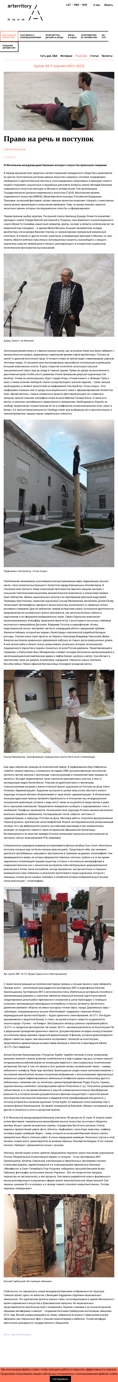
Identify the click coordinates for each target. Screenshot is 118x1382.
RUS (84, 4)
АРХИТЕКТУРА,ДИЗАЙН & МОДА (54, 36)
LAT (68, 4)
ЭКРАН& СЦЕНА (72, 36)
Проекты (107, 55)
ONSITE (104, 36)
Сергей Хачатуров (14, 149)
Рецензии (81, 55)
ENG (76, 4)
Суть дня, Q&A (48, 55)
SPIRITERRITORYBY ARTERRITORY (89, 36)
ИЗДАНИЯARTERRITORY (9, 46)
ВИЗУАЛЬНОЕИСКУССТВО (9, 36)
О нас (96, 5)
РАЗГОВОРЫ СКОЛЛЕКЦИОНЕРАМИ (30, 36)
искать (108, 5)
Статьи (94, 55)
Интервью (66, 55)
